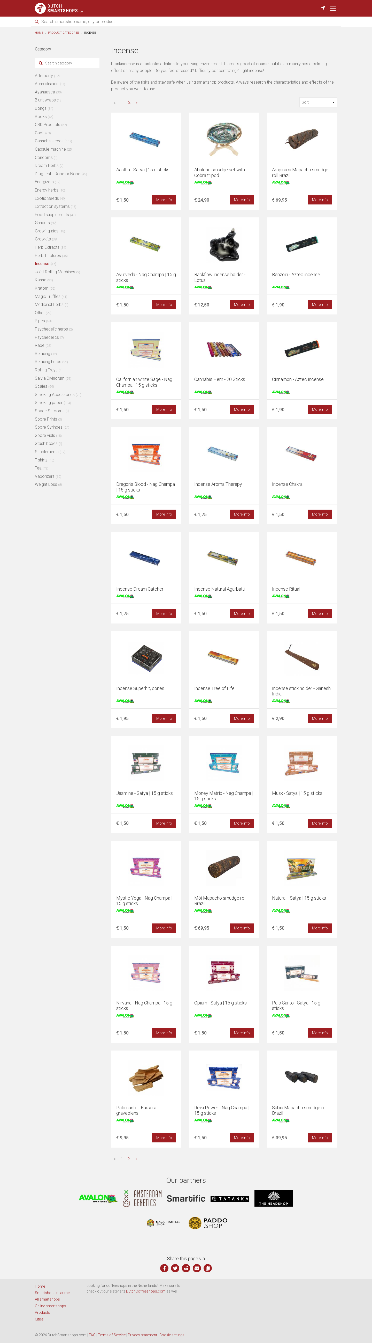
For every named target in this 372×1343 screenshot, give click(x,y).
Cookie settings (171, 1335)
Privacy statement (142, 1335)
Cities (39, 1319)
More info (164, 200)
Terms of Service (112, 1335)
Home (39, 32)
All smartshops (47, 1299)
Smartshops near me (52, 1293)
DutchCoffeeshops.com (146, 1291)
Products (42, 1312)
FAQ (92, 1335)
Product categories (63, 32)
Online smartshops (50, 1306)
